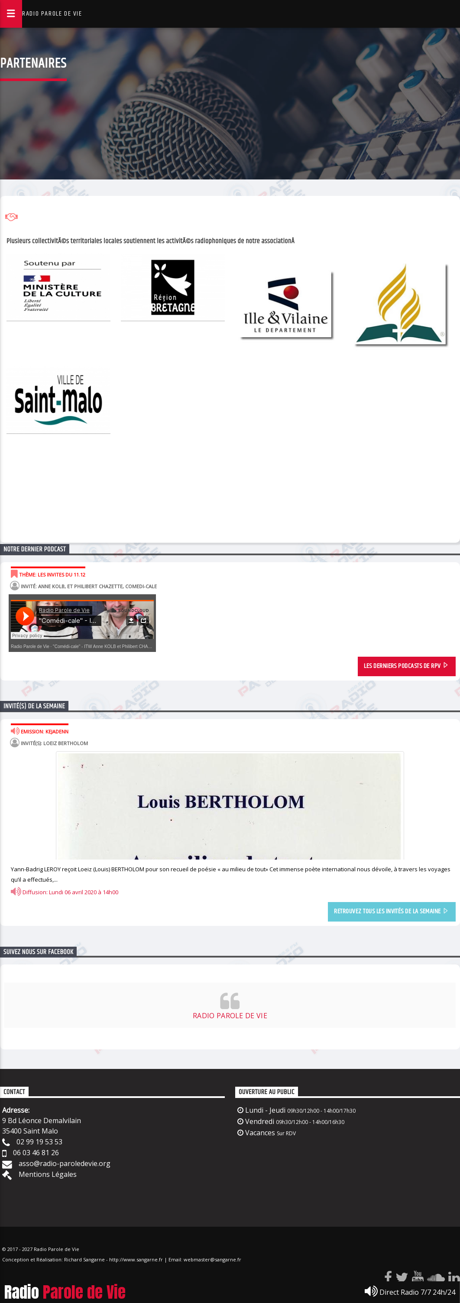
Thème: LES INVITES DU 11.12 (48, 574)
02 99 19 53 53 (39, 1142)
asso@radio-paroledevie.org (64, 1163)
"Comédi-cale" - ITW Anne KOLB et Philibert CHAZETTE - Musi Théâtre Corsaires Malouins (141, 646)
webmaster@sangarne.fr (212, 1259)
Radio (65, 1292)
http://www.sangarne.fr (136, 1259)
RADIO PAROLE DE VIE (52, 13)
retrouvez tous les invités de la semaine (391, 912)
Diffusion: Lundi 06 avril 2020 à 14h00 (64, 892)
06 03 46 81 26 (36, 1152)
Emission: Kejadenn (39, 731)
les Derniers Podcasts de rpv (406, 666)
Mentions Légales (48, 1174)
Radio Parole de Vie (30, 646)
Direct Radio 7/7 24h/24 (410, 1291)
